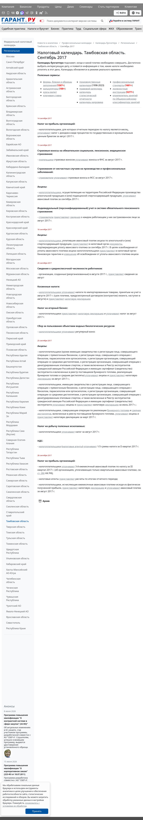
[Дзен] (17, 12)
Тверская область (15, 526)
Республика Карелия (17, 401)
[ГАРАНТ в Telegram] (27, 13)
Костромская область (18, 216)
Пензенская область (17, 332)
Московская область (17, 268)
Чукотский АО (13, 605)
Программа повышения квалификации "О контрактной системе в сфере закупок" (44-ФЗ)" (16, 719)
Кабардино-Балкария (17, 167)
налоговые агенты (72, 446)
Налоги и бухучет (38, 28)
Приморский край (16, 344)
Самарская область (16, 480)
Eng (135, 13)
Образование (124, 28)
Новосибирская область (14, 305)
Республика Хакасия (17, 463)
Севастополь (13, 622)
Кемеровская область (13, 203)
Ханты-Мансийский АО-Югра (16, 571)
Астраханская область (13, 89)
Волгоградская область (14, 122)
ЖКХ (111, 28)
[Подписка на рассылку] (3, 13)
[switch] (42, 21)
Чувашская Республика (12, 598)
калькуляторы (50, 88)
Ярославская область (17, 617)
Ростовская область (17, 469)
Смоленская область (17, 506)
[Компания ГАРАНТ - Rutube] (41, 13)
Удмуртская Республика (12, 551)
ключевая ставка (52, 95)
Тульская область (15, 538)
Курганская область (17, 233)
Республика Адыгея (16, 355)
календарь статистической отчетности (87, 95)
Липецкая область (16, 253)
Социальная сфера (94, 28)
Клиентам (131, 6)
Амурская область (16, 73)
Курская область (15, 239)
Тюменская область (17, 543)
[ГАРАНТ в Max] (22, 13)
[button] (124, 21)
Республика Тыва (15, 458)
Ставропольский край (15, 514)
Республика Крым (16, 628)
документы (116, 244)
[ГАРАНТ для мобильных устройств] (8, 13)
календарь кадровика (91, 102)
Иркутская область (16, 161)
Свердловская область (14, 499)
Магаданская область (13, 261)
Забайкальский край (17, 150)
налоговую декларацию (78, 299)
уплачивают (43, 132)
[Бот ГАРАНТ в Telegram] (31, 13)
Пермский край (14, 338)
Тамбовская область (17, 521)
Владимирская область (14, 113)
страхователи (46, 177)
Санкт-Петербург (15, 62)
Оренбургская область (14, 320)
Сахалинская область (17, 491)
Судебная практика (13, 28)
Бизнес (55, 28)
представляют (61, 217)
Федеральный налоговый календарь (18, 43)
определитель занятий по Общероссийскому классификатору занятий (126, 99)
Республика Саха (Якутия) (15, 432)
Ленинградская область (14, 246)
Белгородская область (13, 98)
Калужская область (16, 181)
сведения (75, 217)
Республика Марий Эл (16, 414)
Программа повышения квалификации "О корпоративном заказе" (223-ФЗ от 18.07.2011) (16, 770)
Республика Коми (15, 407)
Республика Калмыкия (12, 394)
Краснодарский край (17, 222)
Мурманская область (17, 274)
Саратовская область (17, 486)
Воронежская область (13, 137)
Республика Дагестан (17, 377)
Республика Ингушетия (12, 385)
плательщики (46, 159)
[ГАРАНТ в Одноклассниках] (36, 13)
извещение (70, 254)
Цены (58, 6)
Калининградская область (15, 174)
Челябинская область (13, 580)
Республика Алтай (16, 361)
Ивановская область (17, 155)
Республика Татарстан (12, 450)
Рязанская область (16, 474)
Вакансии (25, 6)
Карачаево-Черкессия (12, 194)
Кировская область (16, 211)
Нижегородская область (14, 287)
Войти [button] (121, 13)
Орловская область (16, 327)
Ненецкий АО (13, 279)
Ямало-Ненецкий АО (17, 611)
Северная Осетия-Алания (16, 441)
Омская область (15, 312)
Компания (8, 6)
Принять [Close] (37, 811)
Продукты (43, 6)
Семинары (86, 6)
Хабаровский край (16, 564)
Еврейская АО (13, 144)
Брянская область (16, 106)
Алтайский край (14, 67)
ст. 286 (41, 473)
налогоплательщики (50, 192)
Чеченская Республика (12, 589)
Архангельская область (14, 80)
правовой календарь (90, 88)
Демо (70, 6)
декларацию (44, 378)
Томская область (15, 532)
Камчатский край (15, 187)
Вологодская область (17, 129)
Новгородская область (14, 296)
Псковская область (16, 349)
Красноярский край (17, 227)
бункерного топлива (118, 410)
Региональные (12, 50)
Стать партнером (108, 6)
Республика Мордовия (12, 423)
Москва (10, 56)
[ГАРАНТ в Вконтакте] (13, 13)
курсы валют (50, 92)
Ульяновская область (17, 558)
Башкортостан (14, 366)
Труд (78, 28)
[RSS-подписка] (46, 13)
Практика (67, 28)
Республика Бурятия (17, 372)
